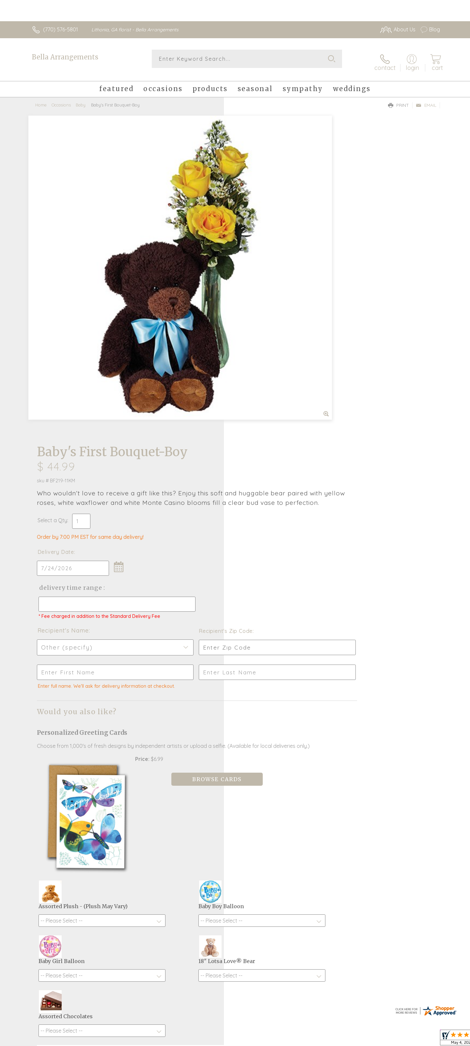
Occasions (61, 99)
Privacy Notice (389, 1039)
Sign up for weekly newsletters (316, 804)
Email (426, 100)
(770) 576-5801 (60, 29)
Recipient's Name (261, 310)
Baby (81, 99)
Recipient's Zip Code (364, 311)
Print (398, 100)
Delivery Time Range (268, 262)
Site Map (422, 1039)
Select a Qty (250, 194)
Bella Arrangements (65, 57)
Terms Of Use (351, 1039)
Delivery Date (254, 226)
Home (41, 99)
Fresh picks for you (177, 808)
